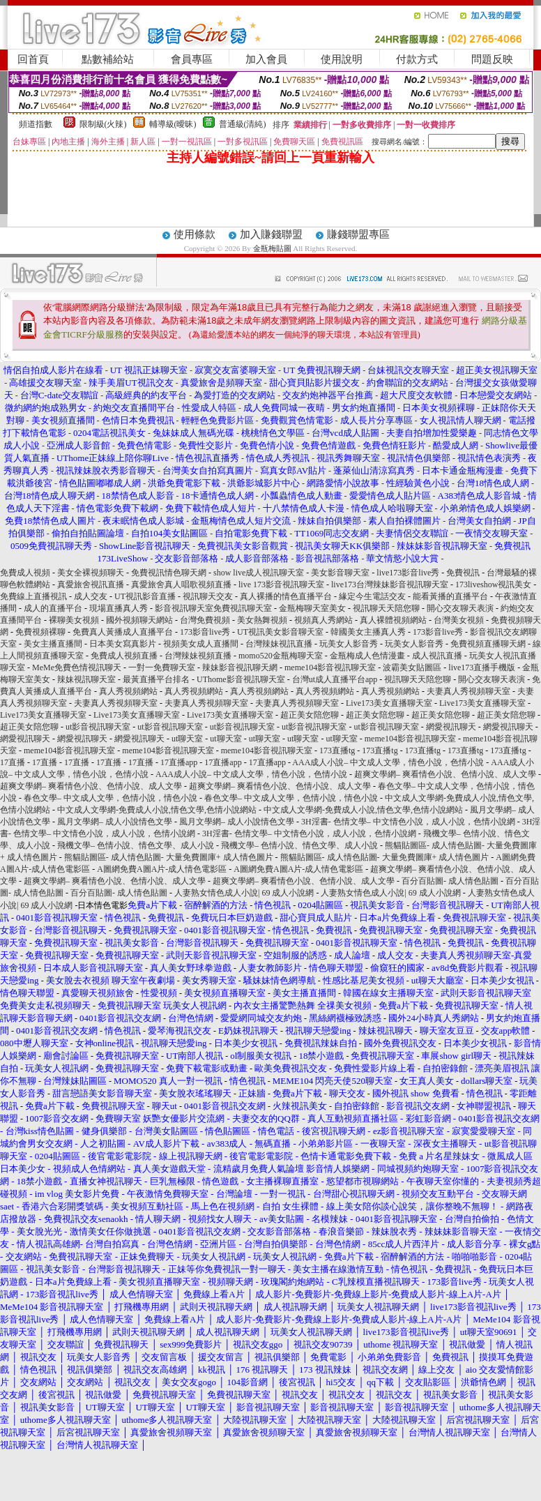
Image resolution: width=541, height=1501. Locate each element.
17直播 (12, 762)
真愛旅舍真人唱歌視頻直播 (181, 584)
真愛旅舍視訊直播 (90, 584)
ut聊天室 (187, 739)
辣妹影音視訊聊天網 (239, 667)
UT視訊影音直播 (145, 596)
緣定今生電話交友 (372, 596)
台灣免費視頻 (205, 620)
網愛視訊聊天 (451, 727)
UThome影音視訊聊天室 (241, 679)
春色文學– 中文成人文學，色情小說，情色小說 (110, 798)
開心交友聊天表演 (460, 608)
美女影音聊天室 (340, 573)
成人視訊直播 (437, 656)
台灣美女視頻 (459, 620)
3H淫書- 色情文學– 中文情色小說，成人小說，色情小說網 (408, 822)
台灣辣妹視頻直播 (198, 656)
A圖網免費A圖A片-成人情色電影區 (162, 869)
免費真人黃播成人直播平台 (123, 632)
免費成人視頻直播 (124, 656)
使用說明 (342, 59)
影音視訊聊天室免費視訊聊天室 (213, 608)
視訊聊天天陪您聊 (386, 608)
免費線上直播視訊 (33, 596)
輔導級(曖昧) (173, 124)
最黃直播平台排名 (156, 679)
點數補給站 (108, 59)
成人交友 (90, 596)
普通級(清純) (242, 124)
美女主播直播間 (53, 644)
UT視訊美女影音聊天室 (280, 632)
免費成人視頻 (25, 573)
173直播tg (337, 750)
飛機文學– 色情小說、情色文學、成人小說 (135, 845)
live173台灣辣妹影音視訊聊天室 (389, 584)
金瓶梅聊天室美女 (312, 608)
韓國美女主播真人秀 (368, 632)
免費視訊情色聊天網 (168, 573)
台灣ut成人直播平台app (335, 679)
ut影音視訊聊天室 (98, 727)
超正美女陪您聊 (309, 715)
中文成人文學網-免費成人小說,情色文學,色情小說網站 (157, 810)
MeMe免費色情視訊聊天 (76, 667)
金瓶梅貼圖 (272, 248)
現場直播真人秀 (118, 608)
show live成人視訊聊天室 (258, 573)
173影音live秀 (205, 632)
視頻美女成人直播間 (200, 644)
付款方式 (417, 59)
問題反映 (492, 59)
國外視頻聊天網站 (139, 620)
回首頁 (33, 59)
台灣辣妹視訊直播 (278, 644)
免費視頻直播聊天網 (488, 644)
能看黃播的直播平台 (450, 596)
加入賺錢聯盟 (271, 234)
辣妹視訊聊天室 (86, 679)
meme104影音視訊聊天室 (330, 667)
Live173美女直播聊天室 (389, 703)
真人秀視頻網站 (128, 691)
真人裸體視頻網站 (393, 620)
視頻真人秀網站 (323, 620)
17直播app (178, 762)
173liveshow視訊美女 (493, 584)
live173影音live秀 (407, 573)
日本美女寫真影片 (122, 644)
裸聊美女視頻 (74, 620)
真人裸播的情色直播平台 (286, 596)
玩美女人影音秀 (348, 644)
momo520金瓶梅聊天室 (280, 656)
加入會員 (266, 59)
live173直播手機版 (481, 667)
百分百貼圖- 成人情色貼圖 (450, 881)
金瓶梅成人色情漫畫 (367, 656)
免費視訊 (463, 573)
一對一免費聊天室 (161, 667)
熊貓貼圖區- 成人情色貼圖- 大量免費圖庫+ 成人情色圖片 (168, 857)
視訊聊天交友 (208, 596)
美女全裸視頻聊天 (90, 573)
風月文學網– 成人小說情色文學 (114, 822)
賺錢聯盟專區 (358, 234)
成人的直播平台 (53, 608)
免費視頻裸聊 (40, 632)
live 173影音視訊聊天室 (281, 584)
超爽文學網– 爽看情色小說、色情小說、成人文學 (445, 774)
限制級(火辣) (103, 124)
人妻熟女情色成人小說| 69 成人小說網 (244, 893)
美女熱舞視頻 (262, 620)
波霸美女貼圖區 (412, 667)
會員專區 (192, 59)
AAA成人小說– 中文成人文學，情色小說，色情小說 (388, 762)
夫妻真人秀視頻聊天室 (468, 691)
